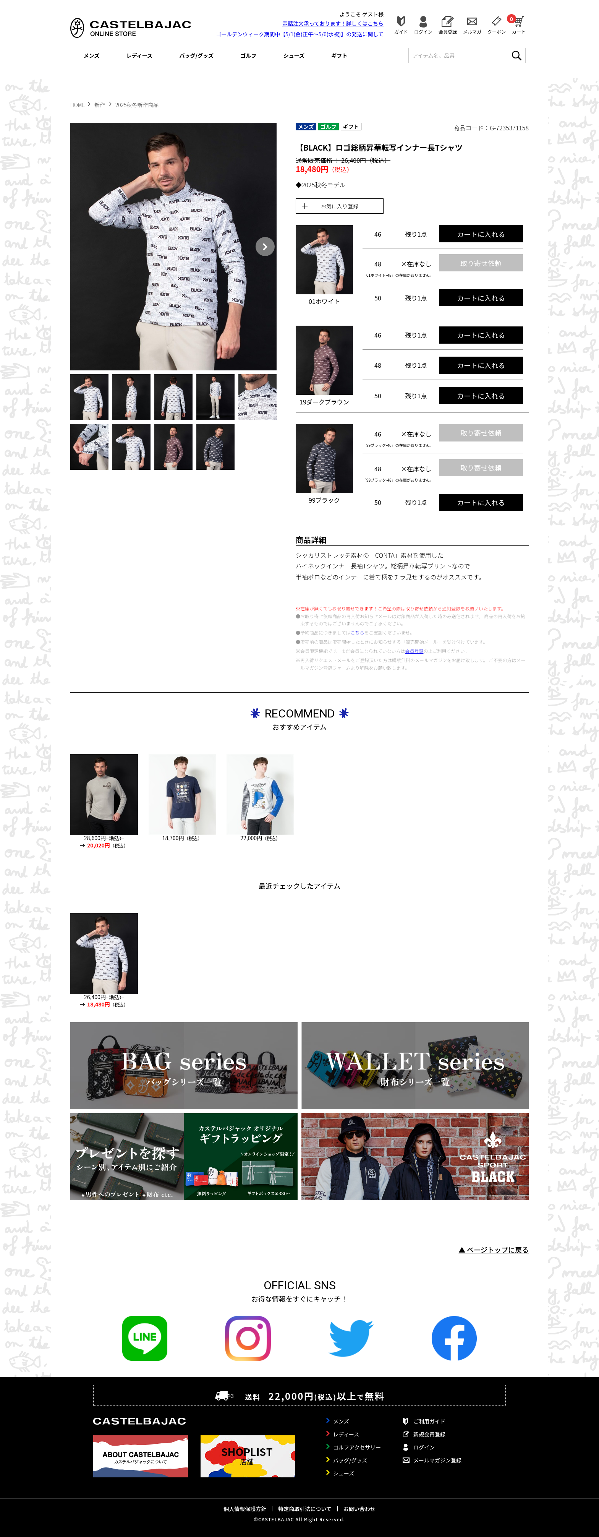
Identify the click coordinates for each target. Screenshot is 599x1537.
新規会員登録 (429, 1434)
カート (519, 24)
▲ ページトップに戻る (493, 1250)
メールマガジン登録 (437, 1460)
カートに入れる (481, 234)
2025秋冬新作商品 (137, 105)
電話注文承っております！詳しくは (333, 23)
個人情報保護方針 (244, 1509)
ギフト (339, 55)
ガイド (401, 31)
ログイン (423, 31)
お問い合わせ (359, 1509)
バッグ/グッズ (197, 55)
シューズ (293, 55)
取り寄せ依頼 (481, 263)
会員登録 (448, 31)
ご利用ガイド (429, 1421)
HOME (77, 105)
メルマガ (472, 31)
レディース (139, 55)
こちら (357, 632)
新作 (100, 105)
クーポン (496, 31)
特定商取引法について (305, 1509)
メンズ (92, 55)
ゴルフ (248, 55)
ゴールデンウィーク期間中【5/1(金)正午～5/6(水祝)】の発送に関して (300, 34)
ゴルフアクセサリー (357, 1447)
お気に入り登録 (339, 206)
